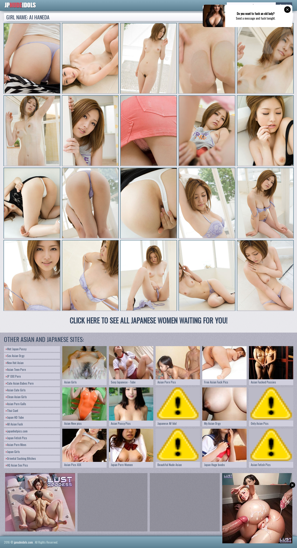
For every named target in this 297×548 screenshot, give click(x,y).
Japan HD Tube (15, 417)
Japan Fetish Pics (16, 438)
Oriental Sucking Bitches (21, 458)
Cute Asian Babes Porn (20, 383)
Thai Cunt (12, 410)
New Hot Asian (15, 362)
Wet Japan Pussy (16, 349)
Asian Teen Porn (16, 369)
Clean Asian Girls (16, 396)
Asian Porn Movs (16, 444)
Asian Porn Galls (16, 403)
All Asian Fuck (14, 424)
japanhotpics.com (17, 431)
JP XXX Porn (13, 376)
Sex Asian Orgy (15, 355)
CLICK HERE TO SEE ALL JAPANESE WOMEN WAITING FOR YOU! (148, 320)
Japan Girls (13, 451)
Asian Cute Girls (16, 390)
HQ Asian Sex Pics (17, 465)
